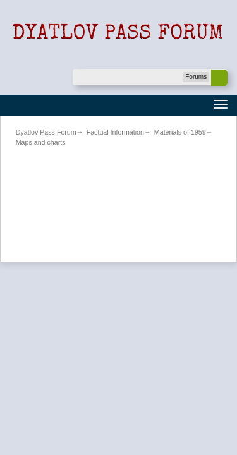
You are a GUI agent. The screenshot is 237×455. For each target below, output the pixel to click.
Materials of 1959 (180, 132)
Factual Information (115, 132)
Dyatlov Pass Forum (46, 132)
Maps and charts (41, 142)
